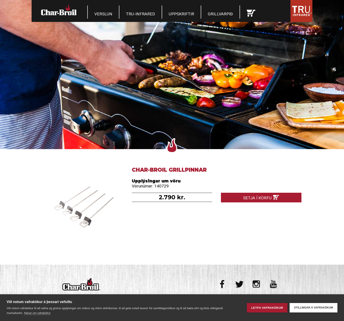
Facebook (223, 284)
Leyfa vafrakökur (267, 307)
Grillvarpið (220, 13)
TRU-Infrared (140, 13)
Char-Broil (59, 9)
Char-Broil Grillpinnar (83, 207)
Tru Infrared (301, 11)
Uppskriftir (181, 13)
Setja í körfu (257, 197)
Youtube (273, 284)
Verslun (103, 13)
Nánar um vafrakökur (37, 313)
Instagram (256, 284)
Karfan (251, 12)
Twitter (239, 284)
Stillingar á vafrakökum (313, 307)
